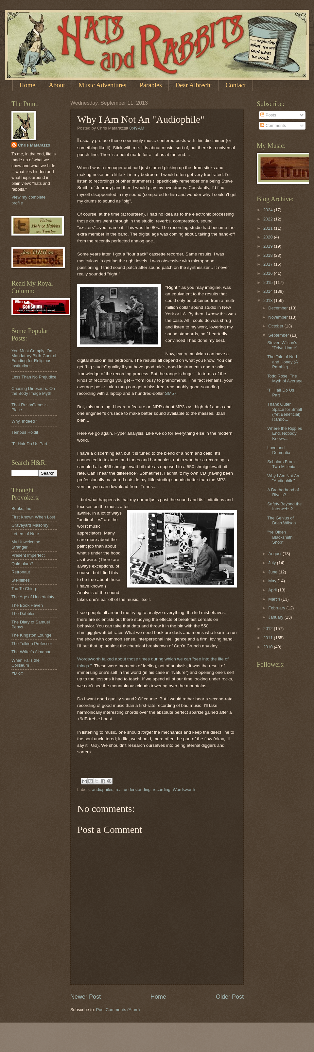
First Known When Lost (33, 517)
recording (161, 789)
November (278, 317)
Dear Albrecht (193, 85)
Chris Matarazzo (34, 145)
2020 (268, 237)
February (277, 607)
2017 (268, 264)
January (276, 617)
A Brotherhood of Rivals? (283, 492)
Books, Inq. (21, 508)
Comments (273, 125)
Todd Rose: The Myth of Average (285, 378)
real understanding (132, 789)
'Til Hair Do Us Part (29, 443)
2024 (268, 209)
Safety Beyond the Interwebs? (284, 506)
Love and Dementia (278, 450)
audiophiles (102, 789)
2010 (268, 646)
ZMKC (17, 673)
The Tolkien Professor (31, 643)
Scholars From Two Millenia (281, 464)
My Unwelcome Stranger (25, 544)
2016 (268, 273)
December (278, 308)
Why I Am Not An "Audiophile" (283, 478)
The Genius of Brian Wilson (281, 520)
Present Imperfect (28, 555)
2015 (268, 282)
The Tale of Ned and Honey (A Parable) (282, 361)
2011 (268, 637)
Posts (268, 115)
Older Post (230, 996)
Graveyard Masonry (29, 525)
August (275, 553)
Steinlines (20, 580)
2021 (268, 228)
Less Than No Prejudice (33, 377)
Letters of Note (25, 533)
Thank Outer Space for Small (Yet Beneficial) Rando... (284, 412)
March (274, 599)
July (272, 562)
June (273, 572)
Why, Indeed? (24, 421)
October (276, 326)
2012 (268, 628)
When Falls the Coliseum (25, 663)
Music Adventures (102, 85)
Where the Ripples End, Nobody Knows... (284, 433)
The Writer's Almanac (31, 651)
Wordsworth (184, 789)
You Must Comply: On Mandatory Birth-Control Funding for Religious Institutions (33, 358)
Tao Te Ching (23, 588)
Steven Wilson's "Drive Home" (282, 345)
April (273, 589)
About (57, 85)
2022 (268, 219)
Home (27, 85)
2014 (268, 291)
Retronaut (20, 572)
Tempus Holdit (24, 432)
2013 (268, 300)
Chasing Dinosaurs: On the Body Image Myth (33, 391)
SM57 (170, 393)
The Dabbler (23, 613)
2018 (268, 255)
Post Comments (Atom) (118, 1009)
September (279, 335)
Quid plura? (22, 563)
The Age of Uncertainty (32, 596)
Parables (151, 85)
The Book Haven (27, 605)
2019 (268, 246)
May (272, 580)
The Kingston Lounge (31, 635)
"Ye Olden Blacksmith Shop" (279, 537)
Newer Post (85, 996)
